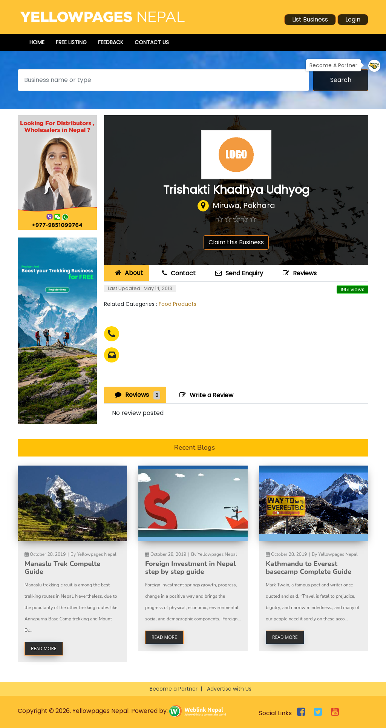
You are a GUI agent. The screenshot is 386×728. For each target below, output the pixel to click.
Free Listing (71, 42)
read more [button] (44, 648)
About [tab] (128, 273)
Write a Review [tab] (205, 395)
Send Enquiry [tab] (238, 273)
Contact (178, 273)
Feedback (110, 42)
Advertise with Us (229, 689)
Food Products (177, 304)
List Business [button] (310, 19)
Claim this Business (236, 242)
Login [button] (352, 19)
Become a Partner (174, 689)
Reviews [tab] (136, 395)
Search (340, 80)
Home (36, 42)
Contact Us (152, 42)
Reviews (299, 273)
